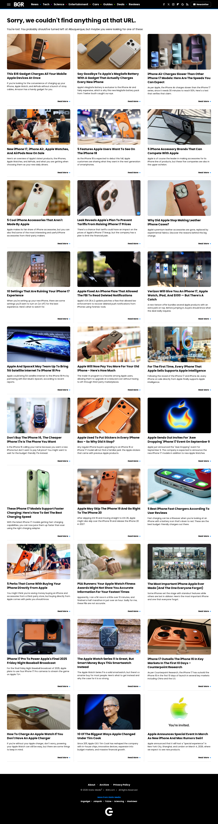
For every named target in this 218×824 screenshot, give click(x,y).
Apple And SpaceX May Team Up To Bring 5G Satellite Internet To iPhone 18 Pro (37, 368)
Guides (108, 4)
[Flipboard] (178, 4)
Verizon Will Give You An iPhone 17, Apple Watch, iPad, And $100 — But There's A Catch (178, 295)
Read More (63, 101)
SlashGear (132, 801)
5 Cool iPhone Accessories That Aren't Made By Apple (35, 222)
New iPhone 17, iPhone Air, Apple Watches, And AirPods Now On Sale (38, 151)
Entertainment (78, 4)
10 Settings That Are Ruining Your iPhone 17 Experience (38, 293)
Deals (121, 4)
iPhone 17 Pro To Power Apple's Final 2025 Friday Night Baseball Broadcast (37, 661)
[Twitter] (168, 4)
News (34, 4)
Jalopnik (97, 801)
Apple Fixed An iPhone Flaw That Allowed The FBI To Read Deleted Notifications (107, 293)
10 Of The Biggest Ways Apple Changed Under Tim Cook (106, 736)
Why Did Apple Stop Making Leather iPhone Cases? (174, 222)
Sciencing (119, 801)
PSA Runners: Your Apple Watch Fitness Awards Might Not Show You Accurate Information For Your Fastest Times (106, 588)
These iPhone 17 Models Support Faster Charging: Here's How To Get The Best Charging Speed (35, 513)
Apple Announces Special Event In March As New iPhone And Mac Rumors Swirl (178, 736)
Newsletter (201, 4)
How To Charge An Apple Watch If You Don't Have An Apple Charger (35, 736)
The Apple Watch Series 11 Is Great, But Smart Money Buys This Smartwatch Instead (105, 663)
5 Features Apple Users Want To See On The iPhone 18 (106, 151)
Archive (104, 784)
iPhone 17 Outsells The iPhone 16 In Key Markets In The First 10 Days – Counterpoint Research (176, 663)
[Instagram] (173, 4)
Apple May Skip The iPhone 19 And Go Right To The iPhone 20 (108, 511)
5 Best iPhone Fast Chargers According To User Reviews (178, 511)
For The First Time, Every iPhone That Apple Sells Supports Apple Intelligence (177, 368)
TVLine (108, 801)
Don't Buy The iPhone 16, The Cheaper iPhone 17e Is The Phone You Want (34, 440)
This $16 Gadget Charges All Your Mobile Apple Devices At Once (37, 76)
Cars (96, 4)
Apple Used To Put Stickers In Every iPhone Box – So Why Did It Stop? (108, 440)
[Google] (182, 4)
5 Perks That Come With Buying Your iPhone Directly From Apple (34, 586)
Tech (46, 4)
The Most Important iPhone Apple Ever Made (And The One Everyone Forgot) (176, 586)
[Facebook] (164, 4)
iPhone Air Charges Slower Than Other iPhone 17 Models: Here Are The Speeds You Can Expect (179, 78)
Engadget (85, 801)
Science (59, 4)
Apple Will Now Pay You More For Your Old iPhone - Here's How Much (108, 368)
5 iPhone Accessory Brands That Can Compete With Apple (175, 151)
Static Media (94, 790)
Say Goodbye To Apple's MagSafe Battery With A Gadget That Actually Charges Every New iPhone (108, 78)
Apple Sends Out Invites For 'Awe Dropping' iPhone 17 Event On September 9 (179, 440)
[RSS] (187, 4)
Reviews (134, 4)
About (91, 784)
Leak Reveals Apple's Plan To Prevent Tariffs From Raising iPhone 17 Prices (104, 222)
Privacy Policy (121, 784)
